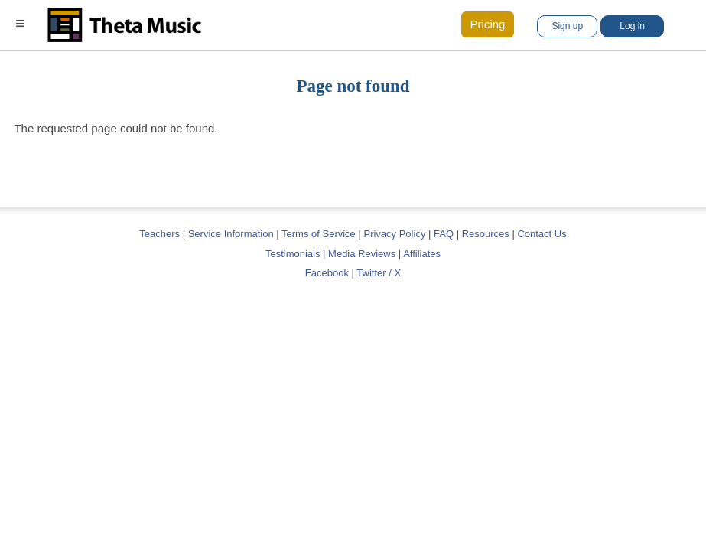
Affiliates (422, 253)
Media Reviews (361, 253)
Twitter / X (378, 273)
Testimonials (292, 253)
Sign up (567, 26)
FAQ (444, 234)
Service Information (231, 234)
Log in (632, 26)
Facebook (327, 273)
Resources (485, 234)
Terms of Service (318, 234)
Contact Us (541, 234)
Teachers (160, 234)
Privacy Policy (394, 234)
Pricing (488, 24)
